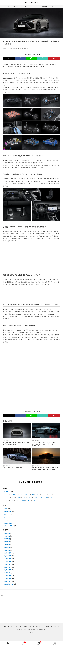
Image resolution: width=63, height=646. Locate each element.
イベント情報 (48, 626)
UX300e (13, 494)
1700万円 (7, 573)
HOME (4, 7)
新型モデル (15, 7)
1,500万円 (7, 567)
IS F (44, 494)
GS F (26, 494)
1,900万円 (7, 578)
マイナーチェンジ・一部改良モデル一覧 (22, 626)
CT (35, 500)
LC (24, 497)
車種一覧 (6, 626)
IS (50, 494)
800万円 (7, 547)
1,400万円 (7, 564)
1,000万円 (7, 553)
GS (33, 494)
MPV (5, 517)
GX (52, 497)
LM (29, 500)
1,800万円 (7, 575)
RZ (7, 494)
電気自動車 (7, 512)
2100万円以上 (8, 584)
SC (42, 497)
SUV (5, 509)
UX (18, 500)
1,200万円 (7, 558)
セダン (6, 514)
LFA (19, 497)
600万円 (7, 542)
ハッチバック (8, 523)
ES (38, 494)
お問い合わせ (42, 629)
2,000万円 (7, 581)
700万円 (7, 544)
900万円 (7, 550)
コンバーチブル (9, 526)
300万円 (7, 533)
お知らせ (56, 626)
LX (47, 497)
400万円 (7, 536)
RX (6, 500)
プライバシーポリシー (30, 629)
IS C (7, 497)
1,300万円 (7, 561)
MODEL (6, 491)
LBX (23, 500)
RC (36, 497)
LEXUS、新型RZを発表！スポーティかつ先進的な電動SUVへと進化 (37, 7)
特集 (9, 7)
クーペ (6, 520)
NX (12, 500)
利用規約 (19, 629)
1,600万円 (7, 570)
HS (13, 497)
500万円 (7, 539)
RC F (30, 497)
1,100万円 (7, 556)
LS (21, 494)
